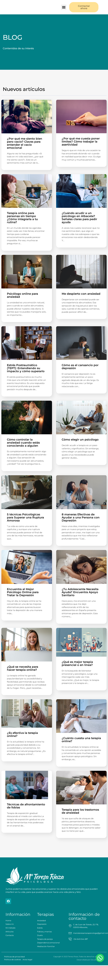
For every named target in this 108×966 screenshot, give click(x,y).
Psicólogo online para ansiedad (22, 295)
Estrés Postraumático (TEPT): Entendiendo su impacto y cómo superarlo (26, 368)
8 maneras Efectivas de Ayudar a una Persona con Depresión (81, 517)
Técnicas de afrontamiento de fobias (26, 805)
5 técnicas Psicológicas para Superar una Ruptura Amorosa (25, 517)
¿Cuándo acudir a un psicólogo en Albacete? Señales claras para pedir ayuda (79, 217)
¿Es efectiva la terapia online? (22, 734)
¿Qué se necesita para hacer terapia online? (22, 668)
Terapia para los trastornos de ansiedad (80, 810)
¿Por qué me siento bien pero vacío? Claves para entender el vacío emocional (24, 143)
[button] (63, 7)
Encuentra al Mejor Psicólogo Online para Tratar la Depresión (23, 591)
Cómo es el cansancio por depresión (80, 366)
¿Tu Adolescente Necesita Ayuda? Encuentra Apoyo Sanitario (80, 591)
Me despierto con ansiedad (81, 293)
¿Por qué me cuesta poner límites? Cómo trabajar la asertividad (81, 141)
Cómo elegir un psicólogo (80, 439)
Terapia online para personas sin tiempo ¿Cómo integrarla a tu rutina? (22, 217)
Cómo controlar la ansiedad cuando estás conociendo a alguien (23, 442)
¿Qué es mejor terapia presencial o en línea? (78, 663)
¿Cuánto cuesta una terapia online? (81, 739)
